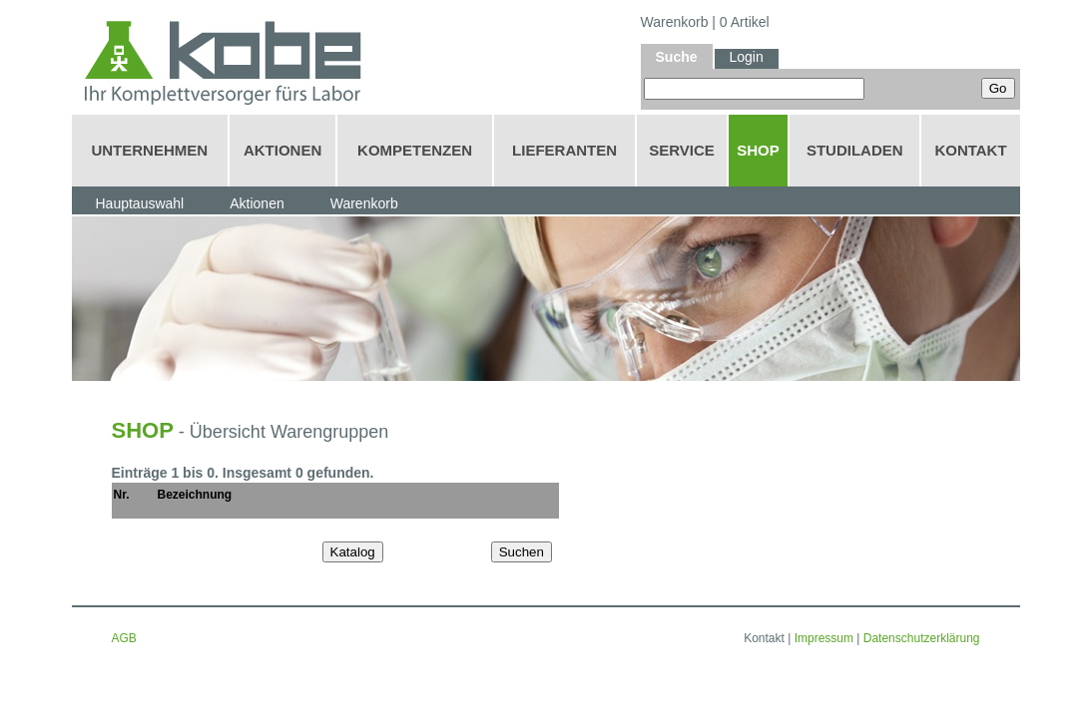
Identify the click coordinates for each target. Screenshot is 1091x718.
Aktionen (256, 203)
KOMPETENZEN (414, 150)
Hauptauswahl (140, 203)
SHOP (758, 150)
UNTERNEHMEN (149, 150)
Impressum (824, 638)
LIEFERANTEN (564, 150)
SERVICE (682, 150)
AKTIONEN (282, 150)
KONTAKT (970, 150)
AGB (124, 638)
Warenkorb (675, 22)
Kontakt (764, 638)
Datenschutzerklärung (921, 638)
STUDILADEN (855, 150)
